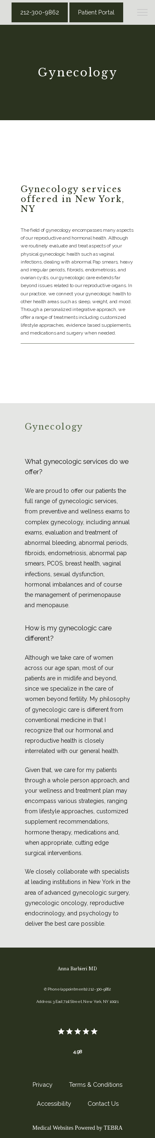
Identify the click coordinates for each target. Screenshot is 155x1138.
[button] (142, 13)
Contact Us (103, 1103)
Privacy (42, 1084)
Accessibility (54, 1103)
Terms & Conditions (95, 1084)
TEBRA (113, 1128)
